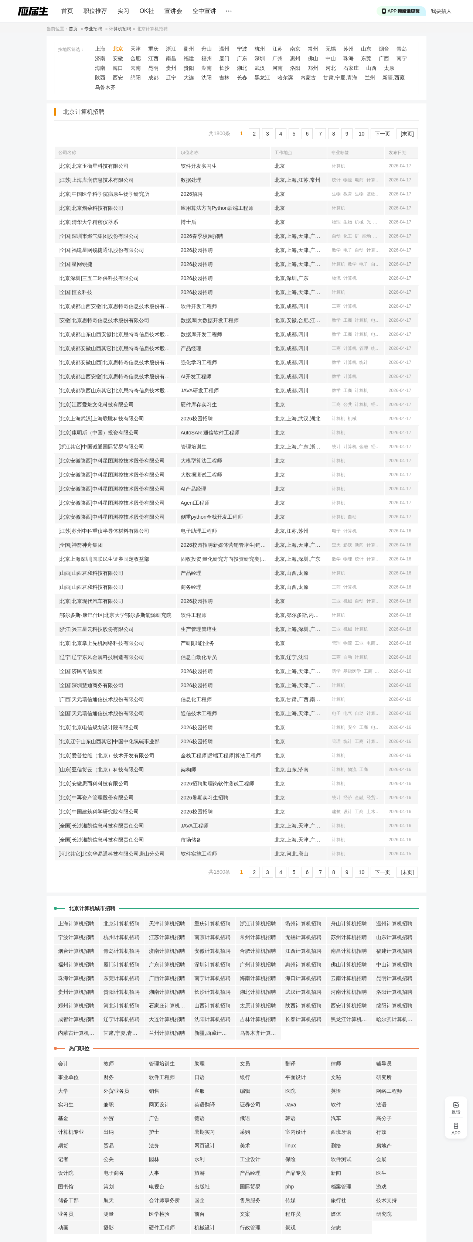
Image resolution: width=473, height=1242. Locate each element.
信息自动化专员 (199, 657)
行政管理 (250, 1228)
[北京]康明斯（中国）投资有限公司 (98, 433)
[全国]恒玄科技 (75, 292)
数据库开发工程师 (201, 334)
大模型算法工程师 (201, 461)
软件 (336, 1105)
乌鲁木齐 (105, 87)
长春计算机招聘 (303, 1019)
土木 (371, 811)
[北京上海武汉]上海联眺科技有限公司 (101, 419)
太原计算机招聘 (258, 1006)
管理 (363, 348)
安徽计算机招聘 (212, 951)
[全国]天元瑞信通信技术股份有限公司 (101, 713)
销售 (154, 1091)
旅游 (199, 1173)
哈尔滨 (285, 78)
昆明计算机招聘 (394, 978)
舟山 (206, 49)
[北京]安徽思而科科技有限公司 (93, 784)
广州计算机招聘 (258, 965)
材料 (378, 222)
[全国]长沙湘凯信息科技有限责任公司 (101, 826)
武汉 (260, 68)
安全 (352, 727)
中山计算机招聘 (394, 965)
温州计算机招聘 (394, 924)
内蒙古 (308, 78)
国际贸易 (250, 1187)
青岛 (402, 49)
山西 (371, 68)
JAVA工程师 (194, 826)
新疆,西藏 (393, 78)
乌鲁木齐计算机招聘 (260, 1033)
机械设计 (204, 1228)
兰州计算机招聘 (167, 1033)
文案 (245, 1214)
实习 (123, 11)
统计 (336, 179)
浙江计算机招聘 (258, 924)
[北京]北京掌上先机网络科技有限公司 (101, 643)
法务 (154, 1146)
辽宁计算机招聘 (121, 1019)
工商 (336, 306)
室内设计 (295, 1132)
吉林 (224, 78)
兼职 (108, 1105)
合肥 (135, 58)
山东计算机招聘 (394, 937)
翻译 (290, 1064)
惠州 (295, 58)
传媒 (290, 1200)
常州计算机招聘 (258, 937)
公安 (382, 811)
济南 (100, 58)
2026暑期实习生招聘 (204, 798)
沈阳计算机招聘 (212, 1019)
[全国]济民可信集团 (80, 671)
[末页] (407, 134)
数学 (336, 250)
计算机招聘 (120, 28)
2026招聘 (192, 194)
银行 (245, 1077)
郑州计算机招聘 (76, 1006)
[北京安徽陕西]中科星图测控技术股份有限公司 (111, 461)
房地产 (384, 1146)
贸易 (108, 1146)
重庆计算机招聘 (212, 924)
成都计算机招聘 (76, 1019)
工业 (378, 236)
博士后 (188, 222)
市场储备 (191, 840)
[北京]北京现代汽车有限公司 (90, 601)
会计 (63, 1064)
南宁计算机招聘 (212, 978)
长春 (242, 78)
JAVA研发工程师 (200, 390)
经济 (375, 404)
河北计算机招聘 (121, 1006)
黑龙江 (262, 78)
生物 (336, 194)
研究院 (384, 1214)
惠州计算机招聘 (303, 965)
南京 (295, 49)
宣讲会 (173, 11)
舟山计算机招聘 (349, 924)
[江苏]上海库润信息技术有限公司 (96, 180)
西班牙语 (341, 1132)
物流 (347, 179)
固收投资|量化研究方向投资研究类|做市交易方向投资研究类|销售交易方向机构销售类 (225, 559)
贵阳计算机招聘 (121, 992)
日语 (199, 1077)
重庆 (153, 49)
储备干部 (68, 1200)
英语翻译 (204, 1105)
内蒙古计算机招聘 (78, 1033)
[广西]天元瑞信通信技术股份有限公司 (101, 699)
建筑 (336, 811)
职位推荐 (95, 11)
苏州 (348, 49)
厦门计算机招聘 (121, 965)
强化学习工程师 (199, 362)
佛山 (313, 58)
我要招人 (441, 11)
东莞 (366, 58)
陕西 (100, 78)
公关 (108, 1159)
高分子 (384, 1118)
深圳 (260, 58)
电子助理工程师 (199, 531)
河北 (331, 68)
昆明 (153, 68)
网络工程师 (389, 1091)
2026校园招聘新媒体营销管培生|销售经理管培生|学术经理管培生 (225, 545)
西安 (118, 78)
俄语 (245, 1118)
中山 (331, 58)
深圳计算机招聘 (212, 965)
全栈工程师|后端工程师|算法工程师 (221, 755)
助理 (199, 1064)
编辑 (245, 1091)
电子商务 (113, 1173)
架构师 (188, 769)
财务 (108, 1077)
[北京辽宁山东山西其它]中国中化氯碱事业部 (109, 741)
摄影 (108, 1228)
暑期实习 (204, 1132)
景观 (290, 1228)
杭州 (260, 49)
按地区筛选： (71, 49)
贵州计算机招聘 (76, 992)
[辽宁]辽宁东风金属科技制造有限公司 (101, 657)
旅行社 (338, 1200)
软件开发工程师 (199, 306)
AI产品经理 (193, 489)
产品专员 (295, 1173)
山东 (366, 49)
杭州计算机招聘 (121, 937)
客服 (199, 1091)
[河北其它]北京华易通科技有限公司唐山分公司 (111, 854)
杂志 (336, 1228)
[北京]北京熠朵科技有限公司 (90, 208)
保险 (290, 1159)
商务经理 (191, 587)
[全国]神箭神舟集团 (80, 545)
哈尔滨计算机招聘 (397, 1019)
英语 (336, 1091)
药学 (336, 671)
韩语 (290, 1118)
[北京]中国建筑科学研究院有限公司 (98, 812)
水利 (199, 1159)
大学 (63, 1091)
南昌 (171, 58)
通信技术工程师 (199, 713)
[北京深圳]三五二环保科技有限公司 (98, 278)
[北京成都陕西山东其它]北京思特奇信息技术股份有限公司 (117, 390)
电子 (347, 250)
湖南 (206, 68)
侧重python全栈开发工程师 (212, 517)
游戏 (381, 1187)
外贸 (108, 1118)
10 (362, 134)
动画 (63, 1228)
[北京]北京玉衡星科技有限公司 (93, 166)
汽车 (336, 1118)
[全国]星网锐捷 (75, 264)
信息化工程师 (196, 699)
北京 (118, 49)
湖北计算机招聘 (258, 992)
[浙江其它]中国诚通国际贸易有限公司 (101, 447)
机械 (359, 222)
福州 (206, 58)
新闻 (359, 544)
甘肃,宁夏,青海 (340, 78)
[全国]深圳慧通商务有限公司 (90, 685)
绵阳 (135, 78)
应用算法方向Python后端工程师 (217, 208)
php (289, 1187)
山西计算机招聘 (212, 1006)
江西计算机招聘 (303, 951)
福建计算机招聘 (394, 951)
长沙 (224, 68)
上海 (100, 49)
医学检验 (159, 1214)
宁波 (242, 49)
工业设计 (250, 1159)
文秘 (336, 1077)
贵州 (171, 68)
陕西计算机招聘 (303, 1006)
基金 (63, 1118)
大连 (189, 78)
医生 (381, 1173)
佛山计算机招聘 (349, 965)
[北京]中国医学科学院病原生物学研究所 (103, 194)
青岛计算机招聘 (121, 951)
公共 (347, 404)
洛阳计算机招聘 (394, 992)
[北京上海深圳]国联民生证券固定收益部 (103, 559)
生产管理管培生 (199, 629)
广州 (277, 58)
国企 (199, 1200)
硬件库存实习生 (199, 404)
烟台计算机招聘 (76, 951)
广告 (154, 1118)
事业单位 (68, 1077)
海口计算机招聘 (303, 978)
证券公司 (250, 1105)
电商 (359, 179)
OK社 (147, 11)
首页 (67, 11)
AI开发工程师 (196, 376)
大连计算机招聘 (167, 1019)
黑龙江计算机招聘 (351, 1019)
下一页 (382, 134)
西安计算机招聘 (349, 1006)
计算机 (338, 165)
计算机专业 (71, 1132)
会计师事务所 (164, 1200)
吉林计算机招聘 (258, 1019)
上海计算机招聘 (76, 924)
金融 (363, 446)
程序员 (293, 1214)
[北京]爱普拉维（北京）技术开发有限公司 (106, 755)
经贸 (375, 446)
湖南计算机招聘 (167, 992)
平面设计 (295, 1077)
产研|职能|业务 (197, 643)
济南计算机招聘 (167, 951)
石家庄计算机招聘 (169, 1006)
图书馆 (66, 1187)
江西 (153, 58)
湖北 (242, 68)
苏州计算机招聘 (349, 937)
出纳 (108, 1132)
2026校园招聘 (197, 250)
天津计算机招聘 (167, 924)
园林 (154, 1159)
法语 (381, 1105)
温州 (224, 49)
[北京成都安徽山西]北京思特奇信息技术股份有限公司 (117, 362)
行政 (381, 1132)
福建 (189, 58)
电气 (347, 713)
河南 (277, 68)
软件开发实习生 (199, 166)
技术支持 (386, 1200)
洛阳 (295, 68)
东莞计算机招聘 (121, 978)
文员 (245, 1064)
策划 (108, 1187)
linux (290, 1146)
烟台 (384, 49)
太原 (389, 68)
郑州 (313, 68)
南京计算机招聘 (212, 937)
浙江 (171, 49)
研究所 (384, 1077)
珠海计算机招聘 (76, 978)
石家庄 (351, 68)
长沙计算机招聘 (212, 992)
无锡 (331, 49)
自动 (336, 236)
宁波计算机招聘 (76, 937)
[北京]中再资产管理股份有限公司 (96, 798)
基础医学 (375, 194)
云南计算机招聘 (349, 978)
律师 (336, 1064)
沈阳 (206, 78)
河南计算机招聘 (349, 992)
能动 (366, 236)
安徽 (118, 58)
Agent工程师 (195, 503)
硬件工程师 (162, 1228)
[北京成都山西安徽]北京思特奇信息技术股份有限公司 (117, 306)
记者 (63, 1159)
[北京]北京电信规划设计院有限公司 (98, 727)
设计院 (66, 1173)
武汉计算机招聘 (303, 992)
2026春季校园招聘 (202, 236)
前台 (199, 1214)
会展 (381, 1159)
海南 (100, 68)
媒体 (336, 1214)
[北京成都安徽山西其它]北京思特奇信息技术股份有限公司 (117, 348)
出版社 (202, 1187)
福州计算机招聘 (76, 965)
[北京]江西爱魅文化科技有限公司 (96, 404)
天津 (135, 49)
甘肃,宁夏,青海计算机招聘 (124, 1033)
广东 (242, 58)
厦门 (224, 58)
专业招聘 (93, 28)
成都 (153, 78)
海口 (118, 68)
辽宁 (171, 78)
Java (290, 1105)
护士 (154, 1132)
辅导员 (384, 1064)
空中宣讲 (204, 11)
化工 (347, 236)
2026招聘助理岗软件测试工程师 (217, 784)
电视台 (156, 1187)
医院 (290, 1091)
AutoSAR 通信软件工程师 (210, 433)
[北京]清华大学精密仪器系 (88, 222)
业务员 (66, 1214)
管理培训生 (194, 447)
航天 (108, 1200)
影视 (347, 544)
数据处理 (191, 180)
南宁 (402, 58)
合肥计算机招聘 (258, 951)
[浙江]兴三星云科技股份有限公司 (96, 629)
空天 (336, 544)
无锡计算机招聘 (303, 937)
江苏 (277, 49)
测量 (108, 1214)
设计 (347, 811)
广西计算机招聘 (167, 978)
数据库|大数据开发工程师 (210, 320)
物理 (336, 222)
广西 (384, 58)
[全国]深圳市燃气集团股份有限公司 (98, 236)
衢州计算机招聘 (303, 924)
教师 (108, 1064)
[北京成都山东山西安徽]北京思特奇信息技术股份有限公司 (117, 334)
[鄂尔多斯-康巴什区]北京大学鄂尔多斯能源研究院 (114, 615)
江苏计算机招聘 (167, 937)
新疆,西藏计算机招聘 (215, 1033)
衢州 (189, 49)
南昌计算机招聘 (349, 951)
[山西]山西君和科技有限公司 (90, 573)
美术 (245, 1146)
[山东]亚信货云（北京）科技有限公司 (101, 769)
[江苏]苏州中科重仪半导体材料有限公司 (103, 531)
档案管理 (341, 1187)
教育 (347, 194)
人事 (154, 1173)
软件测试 (341, 1159)
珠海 (348, 58)
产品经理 (191, 348)
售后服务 (250, 1200)
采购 (245, 1132)
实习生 (66, 1105)
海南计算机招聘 (258, 978)
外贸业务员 (116, 1091)
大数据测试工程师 (201, 475)
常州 (313, 49)
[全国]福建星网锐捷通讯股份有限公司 (101, 250)
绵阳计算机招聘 (394, 1006)
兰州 (370, 78)
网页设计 (159, 1105)
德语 (199, 1118)
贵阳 (189, 68)
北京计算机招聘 (121, 924)
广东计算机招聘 (167, 965)
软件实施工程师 (199, 854)
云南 (135, 68)
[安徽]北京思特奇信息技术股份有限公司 (103, 320)
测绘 (336, 1146)
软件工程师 (194, 615)
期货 (63, 1146)
